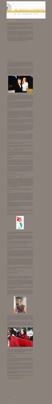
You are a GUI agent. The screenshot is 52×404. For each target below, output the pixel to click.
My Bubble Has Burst (12, 21)
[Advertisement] (26, 17)
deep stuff (17, 381)
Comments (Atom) (13, 396)
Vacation (20, 381)
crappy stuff (12, 381)
